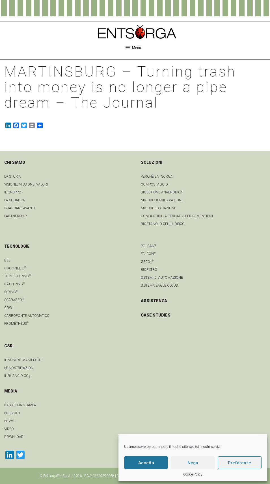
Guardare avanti (19, 208)
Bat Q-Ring (14, 284)
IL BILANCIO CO (17, 376)
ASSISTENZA (154, 300)
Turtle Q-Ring (17, 276)
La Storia (12, 176)
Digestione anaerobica (162, 192)
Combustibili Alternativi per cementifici (177, 216)
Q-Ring (11, 292)
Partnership (15, 216)
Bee (7, 260)
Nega (192, 462)
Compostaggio (154, 184)
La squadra (14, 200)
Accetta (146, 462)
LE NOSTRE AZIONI (19, 368)
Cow (8, 308)
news (9, 421)
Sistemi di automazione (162, 278)
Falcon (148, 254)
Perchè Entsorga (157, 176)
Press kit (12, 413)
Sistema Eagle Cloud (159, 285)
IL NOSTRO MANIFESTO (23, 360)
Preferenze (239, 462)
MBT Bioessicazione (158, 208)
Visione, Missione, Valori (26, 184)
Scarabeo (14, 300)
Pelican (148, 246)
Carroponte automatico (26, 316)
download (13, 437)
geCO (147, 262)
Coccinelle (15, 268)
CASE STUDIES (155, 315)
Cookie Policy (192, 474)
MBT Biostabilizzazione (162, 200)
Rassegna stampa (20, 405)
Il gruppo (12, 192)
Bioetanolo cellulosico (163, 224)
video (9, 429)
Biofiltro (149, 270)
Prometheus (16, 324)
